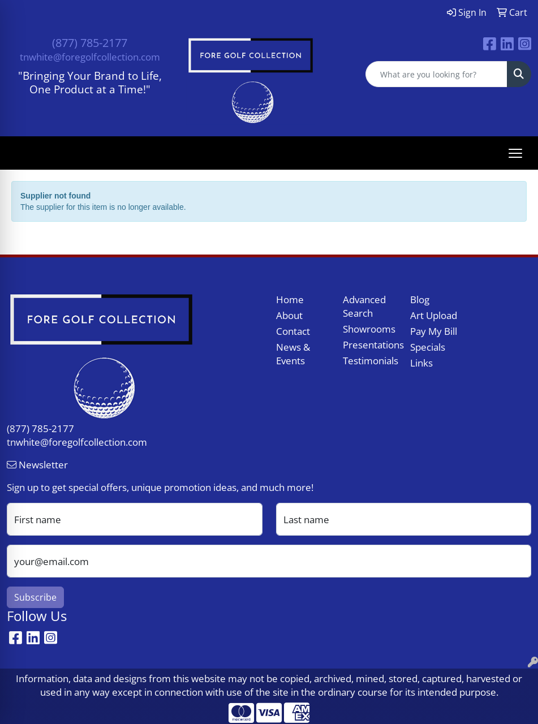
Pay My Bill (433, 331)
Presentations (370, 344)
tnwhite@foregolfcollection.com (90, 56)
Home (290, 299)
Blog (419, 299)
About (289, 315)
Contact (293, 331)
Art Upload (433, 315)
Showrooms (369, 328)
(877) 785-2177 (89, 42)
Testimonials (370, 360)
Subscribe (35, 597)
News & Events (293, 353)
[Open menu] (515, 153)
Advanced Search (364, 306)
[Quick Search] (436, 74)
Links (421, 362)
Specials (427, 347)
